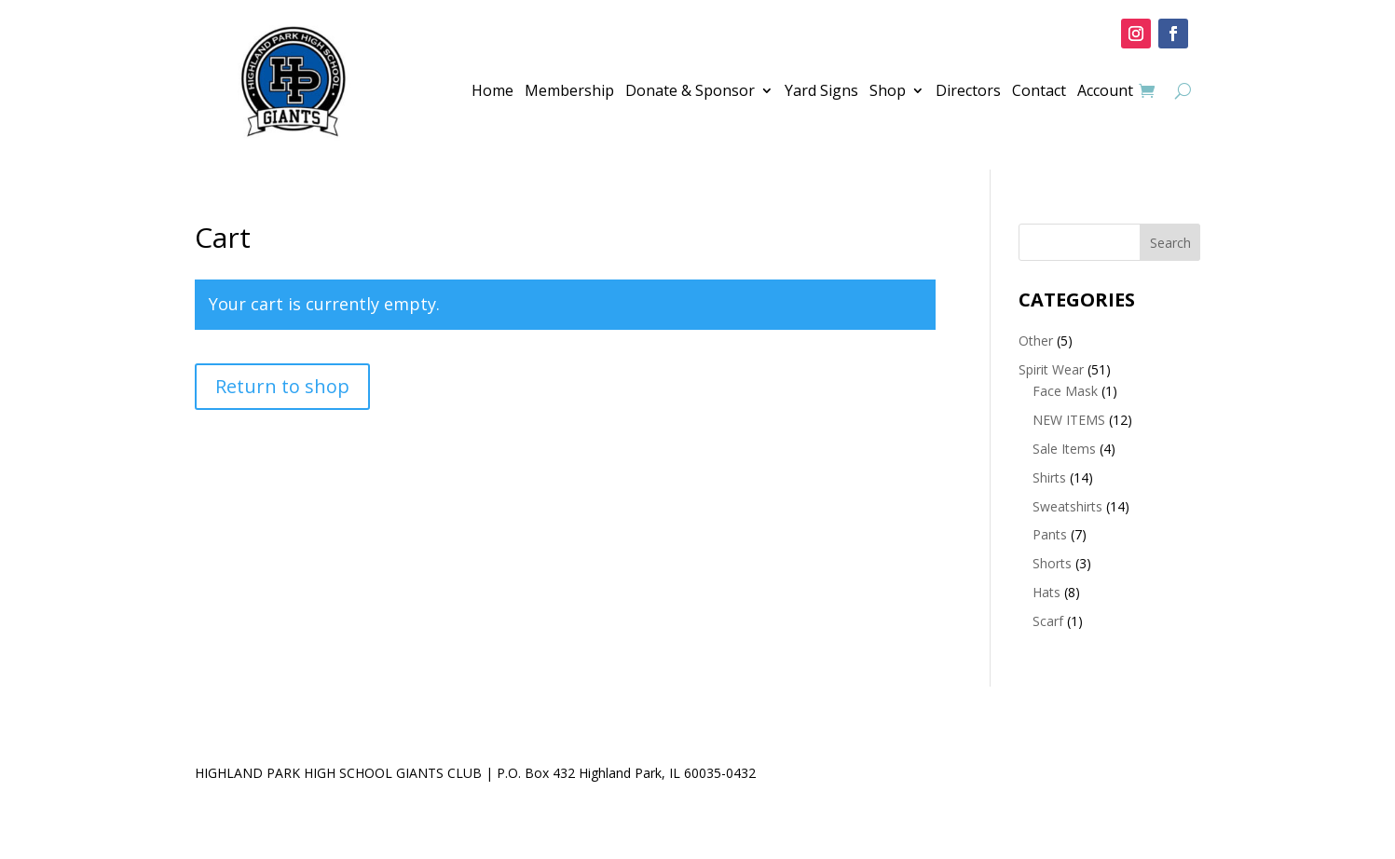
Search (1170, 243)
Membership (569, 92)
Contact (1039, 92)
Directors (968, 92)
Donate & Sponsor (690, 92)
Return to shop (282, 386)
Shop (887, 92)
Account (1105, 92)
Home (492, 92)
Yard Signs (821, 92)
